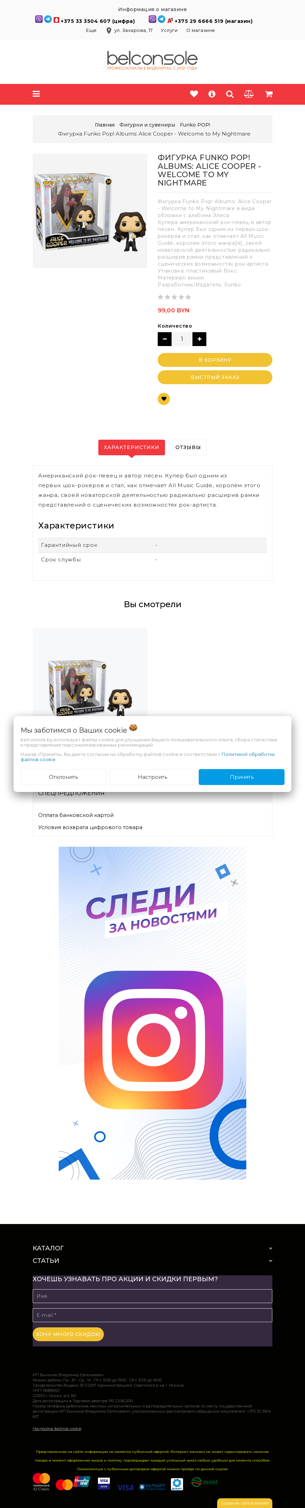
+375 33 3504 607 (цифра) (99, 21)
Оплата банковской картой (76, 815)
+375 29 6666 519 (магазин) (214, 21)
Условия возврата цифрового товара (90, 827)
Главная (105, 125)
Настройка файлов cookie (57, 1428)
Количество (175, 326)
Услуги (169, 30)
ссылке (221, 1469)
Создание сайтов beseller (245, 1503)
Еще (92, 30)
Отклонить (63, 777)
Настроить (152, 777)
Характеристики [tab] (131, 447)
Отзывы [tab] (188, 447)
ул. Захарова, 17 (129, 30)
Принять (242, 777)
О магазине (200, 30)
